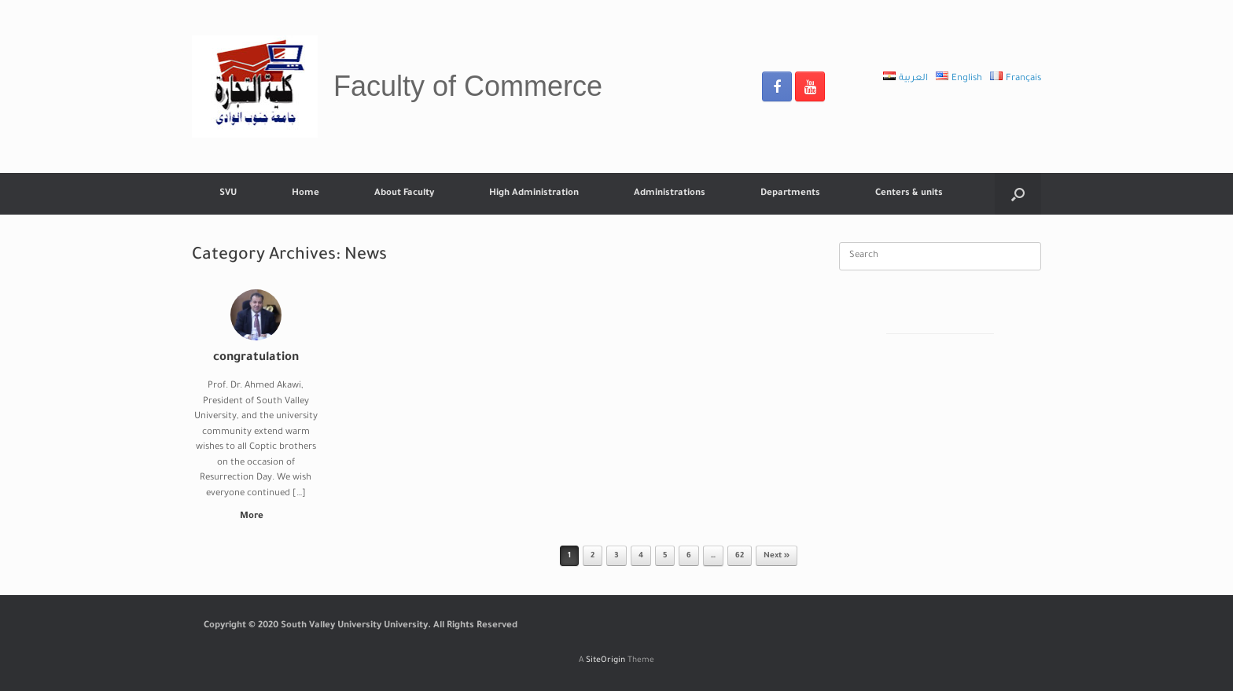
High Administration (534, 194)
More (256, 517)
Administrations (669, 194)
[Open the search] (1018, 194)
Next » (776, 556)
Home (305, 194)
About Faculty (404, 194)
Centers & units (909, 194)
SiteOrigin (605, 660)
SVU (228, 194)
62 (739, 556)
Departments (790, 194)
